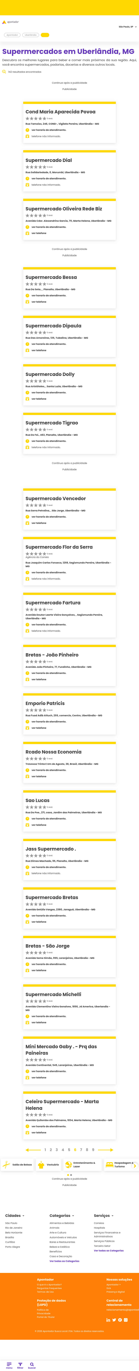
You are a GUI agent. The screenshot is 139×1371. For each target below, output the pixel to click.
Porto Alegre (12, 1247)
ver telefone (39, 233)
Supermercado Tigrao (52, 423)
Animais (54, 1228)
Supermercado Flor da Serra (59, 547)
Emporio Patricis (45, 703)
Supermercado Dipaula (53, 325)
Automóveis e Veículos (63, 1237)
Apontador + (113, 1284)
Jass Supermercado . (51, 849)
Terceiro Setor (102, 1246)
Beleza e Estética (60, 1247)
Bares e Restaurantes (62, 1242)
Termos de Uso (45, 1291)
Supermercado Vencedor (56, 498)
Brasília (9, 1237)
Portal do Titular (46, 1317)
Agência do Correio (37, 557)
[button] (68, 1175)
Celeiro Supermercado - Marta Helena (62, 1104)
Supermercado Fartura (53, 602)
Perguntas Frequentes (49, 1288)
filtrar (20, 1366)
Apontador (12, 34)
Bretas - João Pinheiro (52, 655)
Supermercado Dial (49, 160)
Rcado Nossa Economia (54, 752)
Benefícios (56, 1251)
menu (9, 1366)
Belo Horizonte (13, 1232)
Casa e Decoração (61, 1256)
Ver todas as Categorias (64, 1261)
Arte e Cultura (58, 1232)
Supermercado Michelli (53, 994)
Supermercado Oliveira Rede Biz (64, 208)
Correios (99, 1223)
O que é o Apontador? (49, 1284)
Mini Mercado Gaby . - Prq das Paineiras (61, 1049)
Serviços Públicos (104, 1241)
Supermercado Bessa (51, 277)
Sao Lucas (38, 800)
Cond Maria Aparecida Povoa (61, 111)
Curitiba (10, 1242)
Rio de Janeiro (13, 1228)
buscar (32, 1366)
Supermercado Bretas (52, 897)
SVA (108, 1288)
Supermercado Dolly (50, 374)
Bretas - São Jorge (48, 946)
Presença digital (115, 1291)
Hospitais (99, 1228)
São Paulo (11, 1223)
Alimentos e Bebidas (62, 1223)
